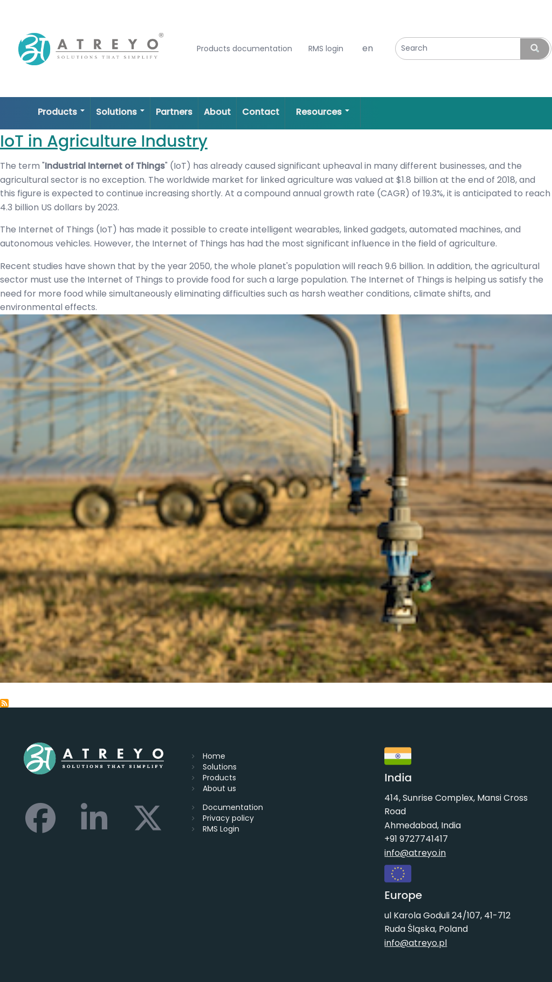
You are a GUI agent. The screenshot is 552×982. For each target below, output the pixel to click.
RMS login (325, 48)
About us (219, 788)
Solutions (220, 766)
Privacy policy (228, 818)
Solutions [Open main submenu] (120, 112)
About (217, 112)
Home (214, 756)
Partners (174, 112)
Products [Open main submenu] (61, 112)
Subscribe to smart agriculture (4, 703)
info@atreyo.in (415, 853)
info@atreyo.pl (415, 943)
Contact (260, 112)
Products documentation (244, 48)
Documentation (233, 807)
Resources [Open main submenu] (322, 112)
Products (219, 777)
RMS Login (221, 828)
